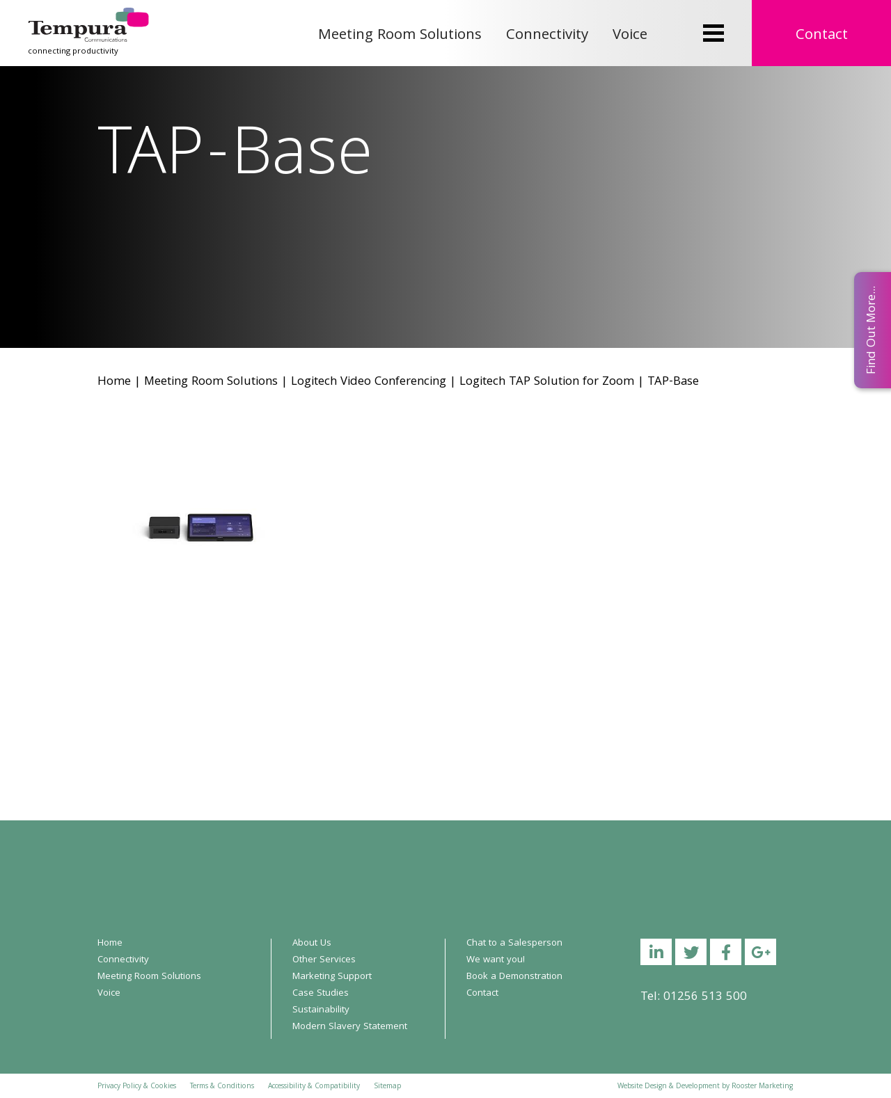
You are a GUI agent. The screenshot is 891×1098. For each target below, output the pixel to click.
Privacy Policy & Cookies (136, 1087)
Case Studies (320, 993)
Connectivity (547, 36)
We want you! (495, 960)
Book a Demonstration (514, 977)
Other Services (324, 960)
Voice (630, 36)
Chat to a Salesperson (514, 943)
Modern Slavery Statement (349, 1027)
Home (114, 382)
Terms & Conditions (222, 1087)
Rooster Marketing (762, 1087)
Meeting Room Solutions (400, 36)
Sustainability (320, 1010)
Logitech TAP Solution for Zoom (546, 382)
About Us (311, 943)
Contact (822, 36)
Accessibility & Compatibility (314, 1087)
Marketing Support (332, 977)
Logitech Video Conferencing (368, 382)
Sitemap (387, 1087)
